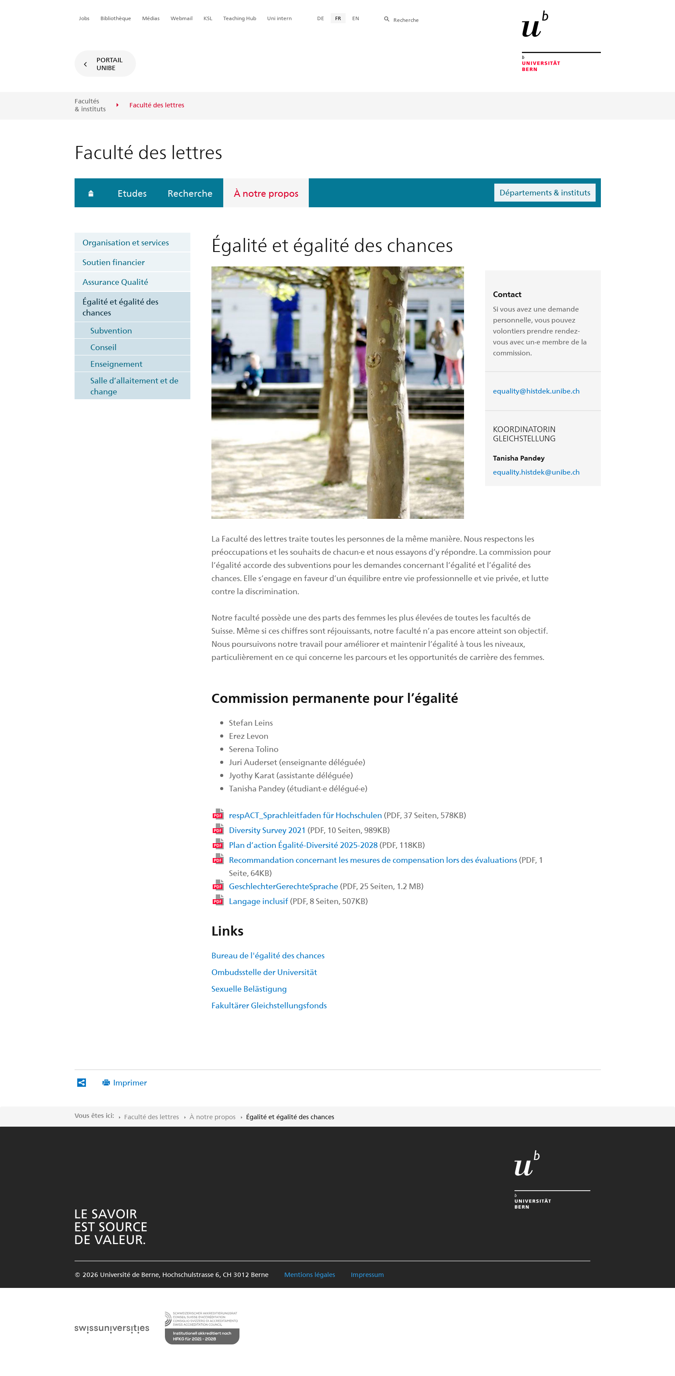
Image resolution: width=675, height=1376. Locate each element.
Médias (151, 17)
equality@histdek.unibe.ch (536, 390)
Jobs (84, 17)
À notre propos (266, 193)
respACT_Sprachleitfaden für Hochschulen (347, 814)
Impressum (367, 1274)
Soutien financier (113, 261)
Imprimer (130, 1082)
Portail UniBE (109, 63)
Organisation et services (125, 242)
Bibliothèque (115, 17)
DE (320, 17)
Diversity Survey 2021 (309, 829)
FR (338, 17)
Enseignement (116, 363)
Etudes (132, 193)
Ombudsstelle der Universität (264, 971)
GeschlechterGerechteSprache (326, 885)
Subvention (111, 330)
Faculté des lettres (151, 1116)
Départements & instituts (545, 192)
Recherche (190, 193)
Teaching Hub (239, 17)
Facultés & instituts (90, 105)
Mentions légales (309, 1274)
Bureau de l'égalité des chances (268, 955)
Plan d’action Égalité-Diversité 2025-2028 (327, 844)
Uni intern (279, 17)
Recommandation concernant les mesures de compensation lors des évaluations (386, 866)
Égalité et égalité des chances (120, 307)
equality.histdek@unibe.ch (536, 471)
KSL (208, 17)
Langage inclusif (298, 900)
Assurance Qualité (115, 281)
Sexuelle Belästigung (249, 988)
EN (355, 17)
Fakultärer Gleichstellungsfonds (269, 1005)
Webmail (182, 17)
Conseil (103, 346)
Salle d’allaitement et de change (134, 386)
